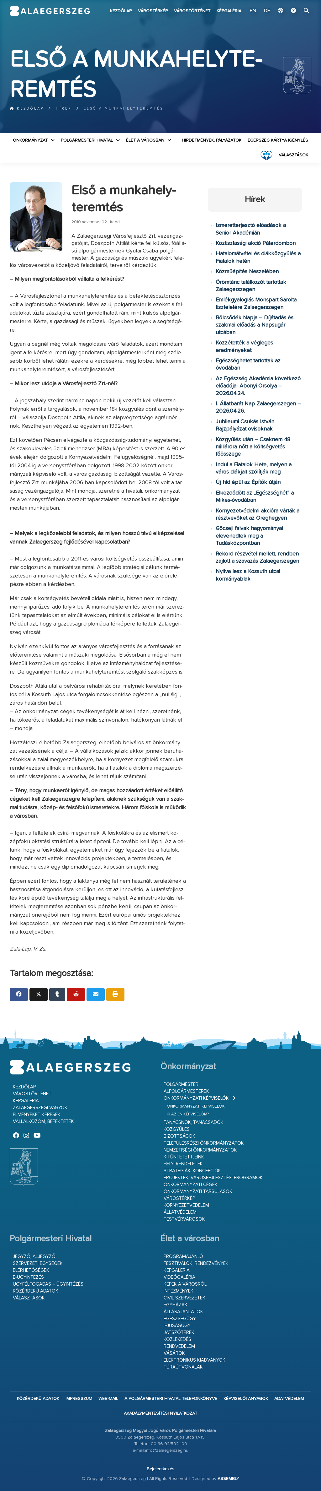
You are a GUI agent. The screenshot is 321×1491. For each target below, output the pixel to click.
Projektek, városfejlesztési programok (213, 1177)
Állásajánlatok (183, 1311)
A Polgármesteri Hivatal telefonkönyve (170, 1398)
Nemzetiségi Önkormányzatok (200, 1150)
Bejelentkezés (160, 1469)
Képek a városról (185, 1284)
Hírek (64, 108)
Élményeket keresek (37, 1114)
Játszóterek (179, 1332)
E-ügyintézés (28, 1277)
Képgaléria (229, 11)
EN (253, 11)
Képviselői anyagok (246, 1398)
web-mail (108, 1398)
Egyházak (175, 1305)
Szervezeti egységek (38, 1263)
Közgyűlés (177, 1129)
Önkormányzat (30, 140)
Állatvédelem (180, 1212)
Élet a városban (145, 140)
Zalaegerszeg (50, 11)
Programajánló (183, 1256)
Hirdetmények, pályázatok (211, 140)
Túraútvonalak (183, 1367)
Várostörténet (192, 11)
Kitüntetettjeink (184, 1157)
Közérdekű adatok (35, 1291)
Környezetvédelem (186, 1205)
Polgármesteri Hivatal (87, 140)
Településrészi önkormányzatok (204, 1143)
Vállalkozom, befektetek (43, 1121)
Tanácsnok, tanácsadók (194, 1122)
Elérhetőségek (31, 1270)
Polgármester (181, 1084)
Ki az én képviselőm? (188, 1114)
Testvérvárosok (184, 1219)
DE (267, 11)
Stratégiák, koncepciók (192, 1170)
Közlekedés (177, 1339)
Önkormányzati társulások (198, 1191)
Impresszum (79, 1398)
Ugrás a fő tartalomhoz (295, 2)
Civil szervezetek (184, 1298)
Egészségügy (180, 1318)
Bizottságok (179, 1136)
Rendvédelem (179, 1346)
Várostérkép (153, 11)
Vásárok (174, 1353)
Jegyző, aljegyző (34, 1256)
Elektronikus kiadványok (194, 1360)
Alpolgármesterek (186, 1091)
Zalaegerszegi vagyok (40, 1107)
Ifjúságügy (177, 1325)
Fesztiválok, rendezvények (196, 1263)
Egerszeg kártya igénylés (278, 140)
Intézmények (178, 1291)
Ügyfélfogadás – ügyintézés (48, 1284)
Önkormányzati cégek (191, 1184)
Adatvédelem (289, 1398)
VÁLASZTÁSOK (293, 155)
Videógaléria (179, 1277)
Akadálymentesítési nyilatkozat (160, 1413)
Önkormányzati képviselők (196, 1098)
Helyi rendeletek (183, 1164)
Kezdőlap (121, 11)
